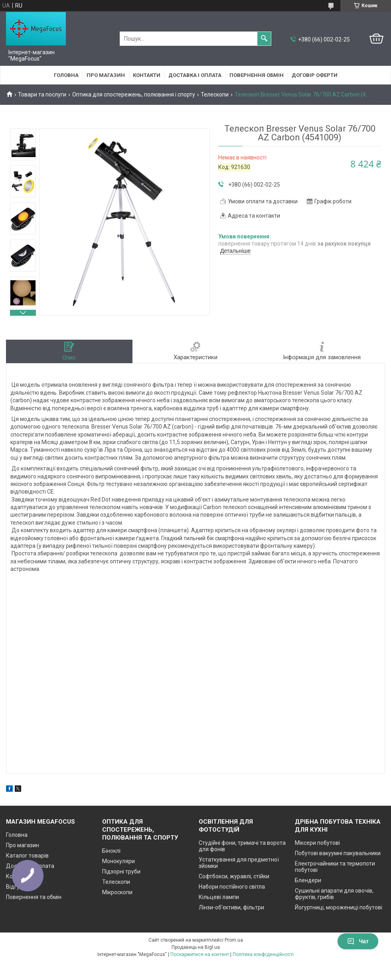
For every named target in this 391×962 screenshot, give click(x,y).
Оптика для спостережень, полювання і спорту (133, 94)
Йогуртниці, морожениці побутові (338, 907)
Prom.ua (234, 940)
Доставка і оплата (194, 75)
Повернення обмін (256, 75)
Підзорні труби (121, 871)
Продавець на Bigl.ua (196, 947)
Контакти (146, 75)
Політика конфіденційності (263, 954)
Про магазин (106, 75)
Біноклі (111, 851)
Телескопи (215, 94)
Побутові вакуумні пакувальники (338, 853)
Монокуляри (118, 861)
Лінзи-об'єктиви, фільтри (231, 907)
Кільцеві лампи (219, 897)
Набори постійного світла (232, 886)
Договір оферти (315, 75)
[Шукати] (264, 38)
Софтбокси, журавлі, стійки (234, 876)
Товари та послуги (42, 94)
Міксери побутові (317, 843)
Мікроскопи (117, 892)
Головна (66, 75)
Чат (358, 941)
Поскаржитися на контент (199, 954)
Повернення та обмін (33, 897)
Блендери (308, 880)
